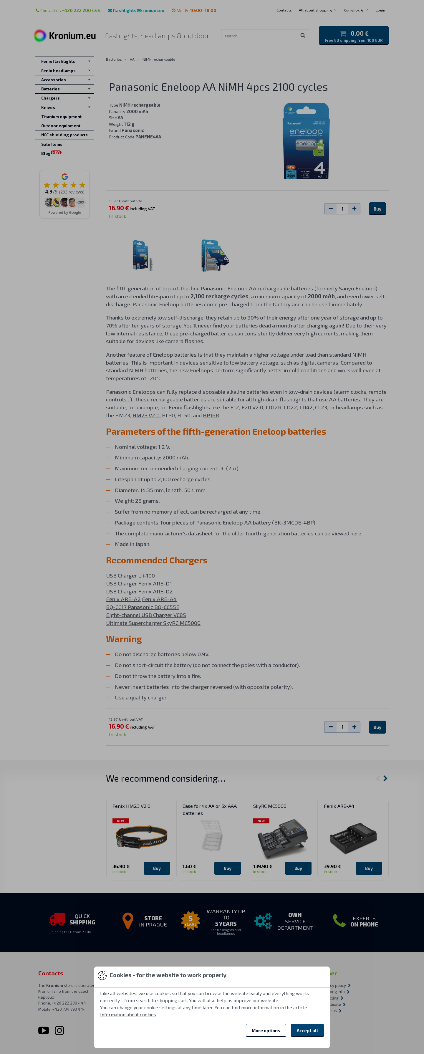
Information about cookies (128, 1014)
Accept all (307, 1030)
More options (266, 1030)
